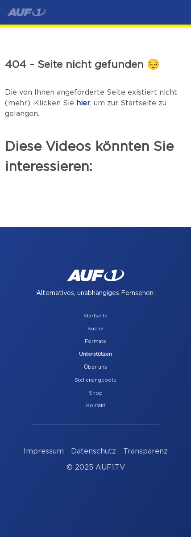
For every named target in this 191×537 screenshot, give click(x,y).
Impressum (44, 451)
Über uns (95, 367)
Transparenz (145, 451)
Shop (96, 393)
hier (83, 103)
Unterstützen (95, 354)
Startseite (95, 315)
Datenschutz (93, 451)
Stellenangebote (95, 380)
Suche (95, 328)
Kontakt (95, 405)
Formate (95, 341)
